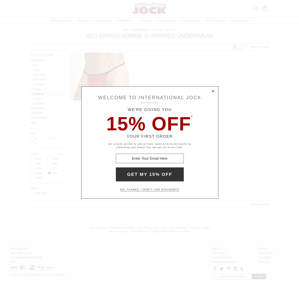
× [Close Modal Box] (213, 91)
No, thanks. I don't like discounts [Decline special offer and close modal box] (149, 189)
